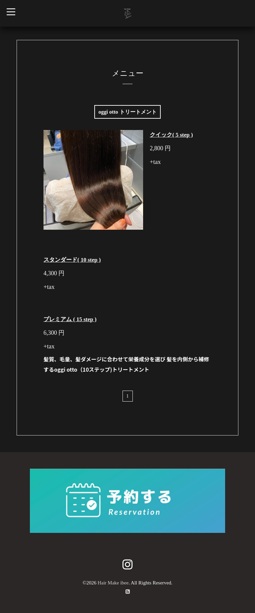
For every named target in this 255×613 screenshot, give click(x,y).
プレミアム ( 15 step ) (70, 319)
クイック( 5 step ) (171, 135)
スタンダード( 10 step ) (72, 260)
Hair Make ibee (113, 582)
